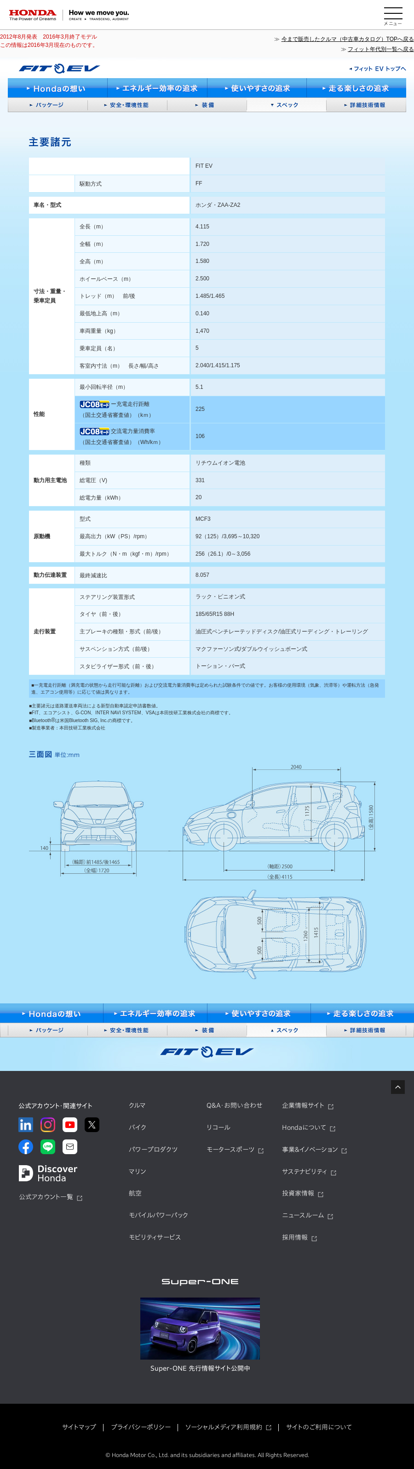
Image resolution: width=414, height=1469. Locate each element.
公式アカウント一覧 (46, 1197)
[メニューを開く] (393, 15)
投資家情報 (298, 1193)
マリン (137, 1171)
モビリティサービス (155, 1237)
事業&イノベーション (310, 1149)
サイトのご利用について (319, 1427)
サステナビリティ (304, 1171)
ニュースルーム (303, 1215)
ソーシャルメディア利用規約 (223, 1427)
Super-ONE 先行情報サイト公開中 (200, 1368)
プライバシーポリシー (141, 1427)
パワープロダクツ (153, 1149)
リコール (218, 1127)
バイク (137, 1127)
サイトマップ (79, 1427)
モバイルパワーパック (158, 1215)
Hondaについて (304, 1127)
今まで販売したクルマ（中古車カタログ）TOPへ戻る (348, 39)
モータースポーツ (230, 1149)
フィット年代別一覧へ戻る (381, 49)
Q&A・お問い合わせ (235, 1105)
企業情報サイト (303, 1105)
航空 (135, 1193)
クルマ (137, 1105)
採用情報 (295, 1237)
